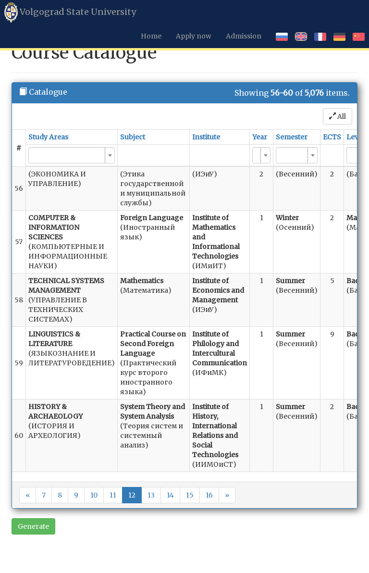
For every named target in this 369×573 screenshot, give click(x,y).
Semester (292, 137)
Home (151, 36)
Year (259, 137)
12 (131, 495)
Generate (33, 526)
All (337, 116)
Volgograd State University (70, 12)
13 (151, 495)
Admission (243, 36)
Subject (132, 137)
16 (209, 495)
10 (94, 495)
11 (113, 495)
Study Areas (48, 137)
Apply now (193, 36)
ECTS (332, 137)
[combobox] (71, 155)
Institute (206, 137)
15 (190, 495)
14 (170, 495)
